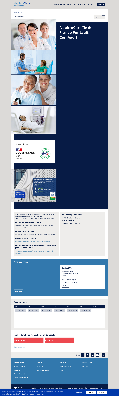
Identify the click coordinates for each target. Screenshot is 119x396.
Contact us (49, 340)
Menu (100, 4)
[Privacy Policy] (83, 388)
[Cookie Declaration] (96, 388)
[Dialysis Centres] (56, 4)
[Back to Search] (19, 16)
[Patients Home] (19, 363)
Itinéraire (18, 291)
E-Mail (65, 286)
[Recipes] (18, 370)
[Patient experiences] (21, 378)
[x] (87, 355)
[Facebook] (82, 355)
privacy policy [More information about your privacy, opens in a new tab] (40, 394)
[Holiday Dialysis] (20, 374)
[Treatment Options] (21, 366)
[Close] (116, 392)
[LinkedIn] (92, 355)
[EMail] (97, 355)
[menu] (101, 4)
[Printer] (103, 355)
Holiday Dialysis (19, 340)
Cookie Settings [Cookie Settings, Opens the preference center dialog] (80, 392)
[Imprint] (73, 388)
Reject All (91, 392)
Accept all (101, 392)
